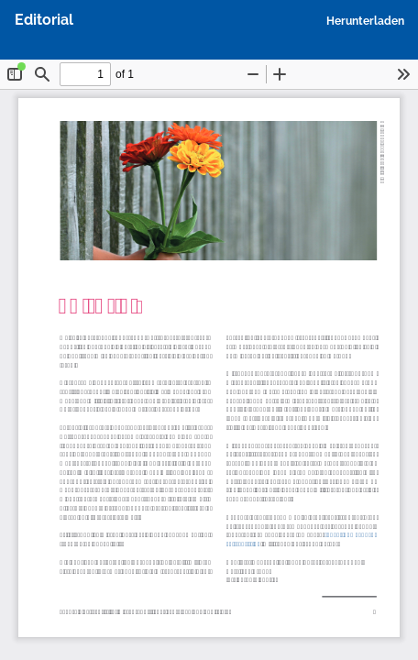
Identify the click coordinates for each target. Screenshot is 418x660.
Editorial (44, 19)
